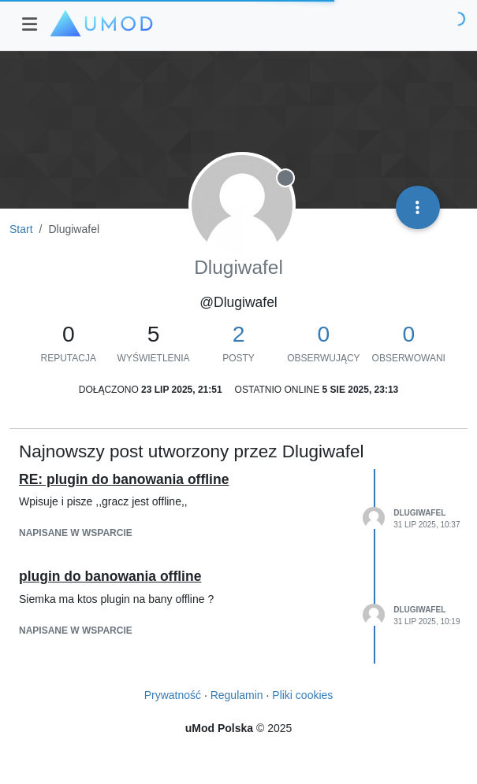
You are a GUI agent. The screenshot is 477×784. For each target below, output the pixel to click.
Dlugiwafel (419, 512)
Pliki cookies (302, 695)
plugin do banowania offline (110, 576)
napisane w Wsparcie (75, 532)
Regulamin (237, 695)
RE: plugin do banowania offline (124, 479)
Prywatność (172, 695)
